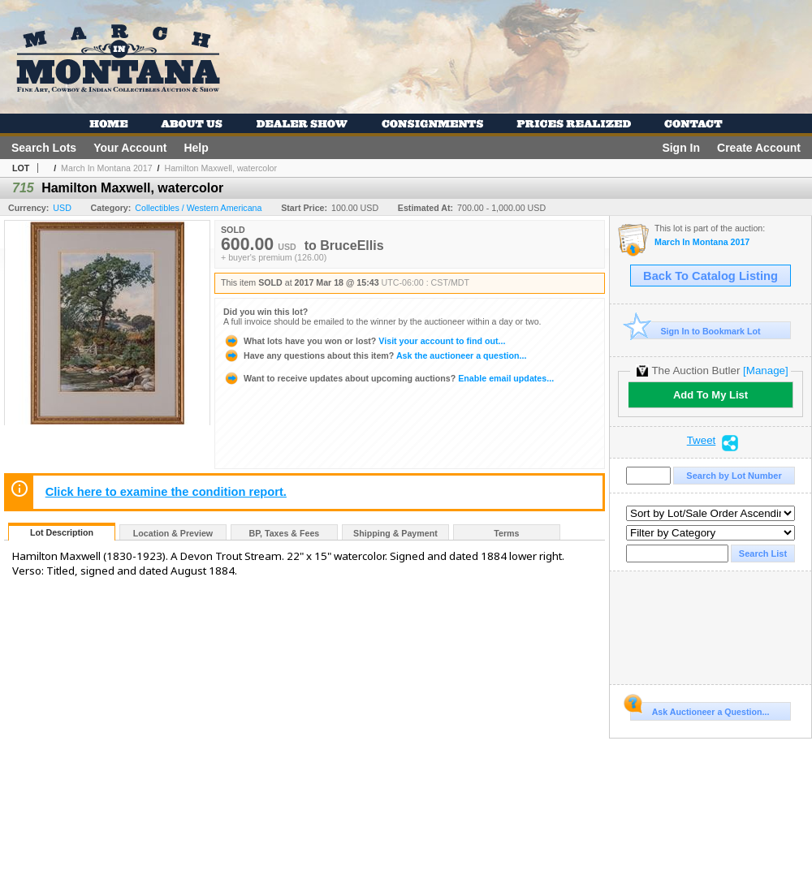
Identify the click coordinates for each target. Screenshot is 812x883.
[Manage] (765, 370)
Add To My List (710, 395)
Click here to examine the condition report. (166, 491)
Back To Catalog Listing (710, 275)
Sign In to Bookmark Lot (695, 330)
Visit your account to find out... (364, 341)
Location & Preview (173, 533)
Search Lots (43, 147)
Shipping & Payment (395, 533)
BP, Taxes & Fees (284, 533)
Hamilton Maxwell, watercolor (220, 168)
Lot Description (61, 532)
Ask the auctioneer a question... (374, 355)
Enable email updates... (388, 378)
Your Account (129, 147)
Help (196, 147)
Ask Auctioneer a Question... (699, 709)
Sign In (681, 147)
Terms (506, 533)
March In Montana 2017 (107, 168)
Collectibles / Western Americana (198, 208)
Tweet (701, 440)
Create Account (759, 147)
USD (62, 208)
